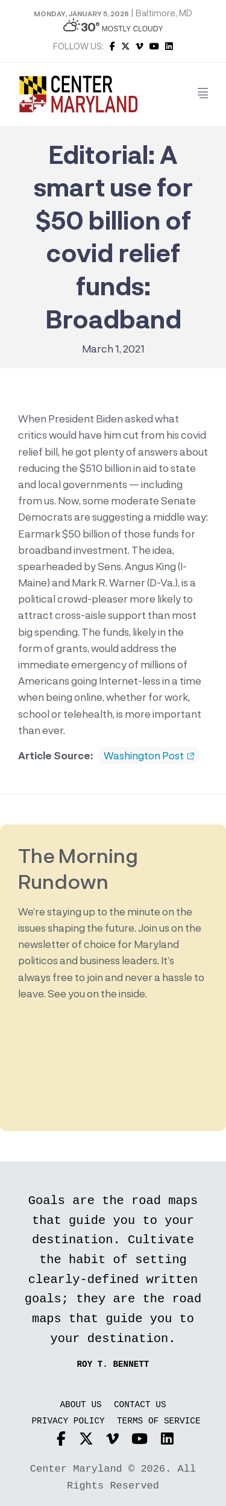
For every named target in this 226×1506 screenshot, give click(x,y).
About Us (80, 1405)
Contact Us (140, 1405)
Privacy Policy (67, 1421)
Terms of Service (159, 1421)
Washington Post (149, 755)
